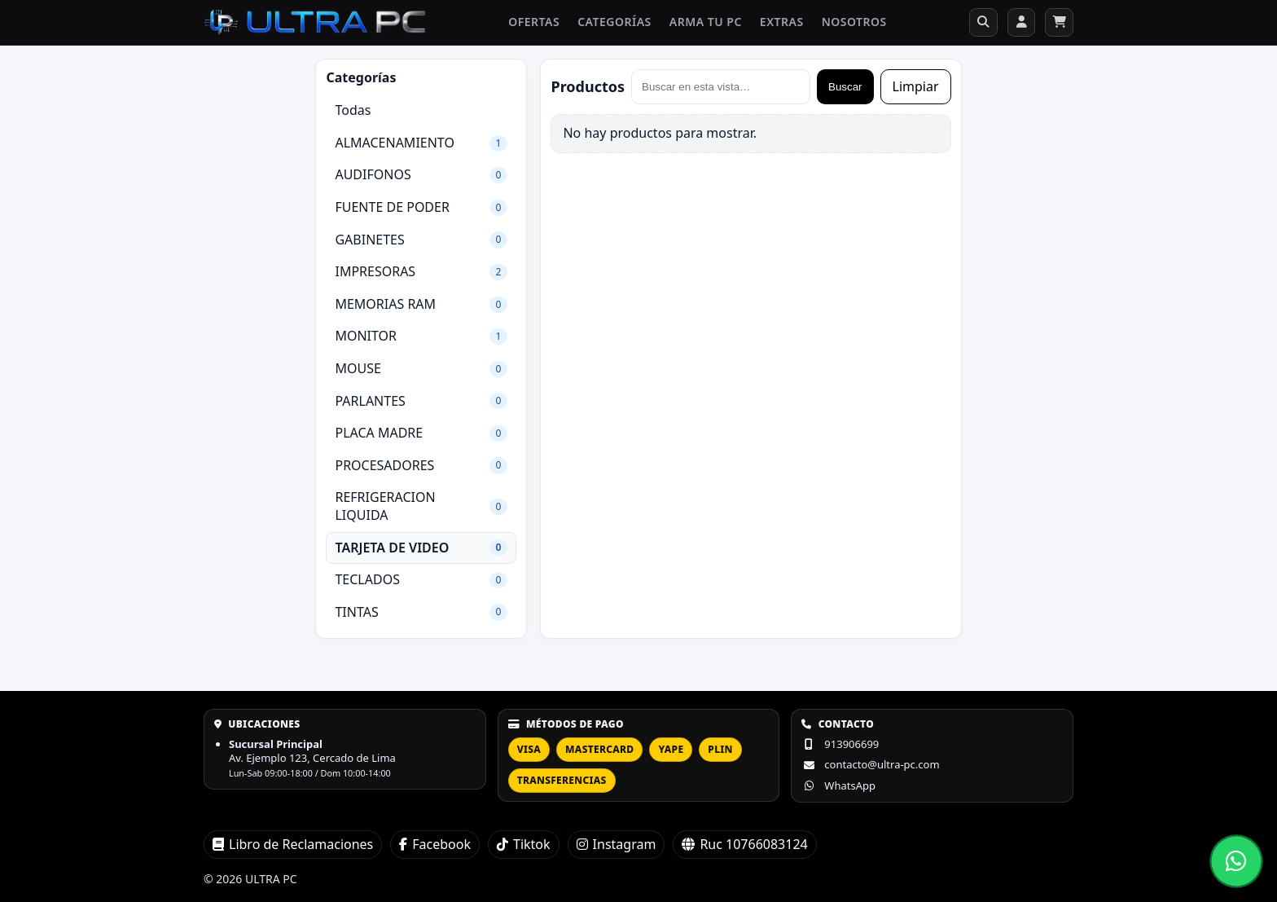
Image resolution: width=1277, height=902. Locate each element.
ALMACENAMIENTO (421, 148)
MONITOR (421, 342)
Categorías (605, 25)
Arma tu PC (696, 25)
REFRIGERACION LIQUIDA (421, 512)
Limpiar (916, 92)
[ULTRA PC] (315, 25)
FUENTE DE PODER (421, 213)
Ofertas (525, 25)
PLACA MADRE (421, 439)
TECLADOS (421, 586)
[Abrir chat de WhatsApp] (1236, 861)
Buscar (845, 92)
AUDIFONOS (421, 181)
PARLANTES (421, 407)
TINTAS (421, 618)
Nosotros (845, 25)
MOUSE (421, 374)
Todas (353, 116)
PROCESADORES (421, 471)
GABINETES (421, 245)
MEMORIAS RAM (421, 310)
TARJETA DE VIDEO (421, 553)
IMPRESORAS (421, 278)
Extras (773, 25)
